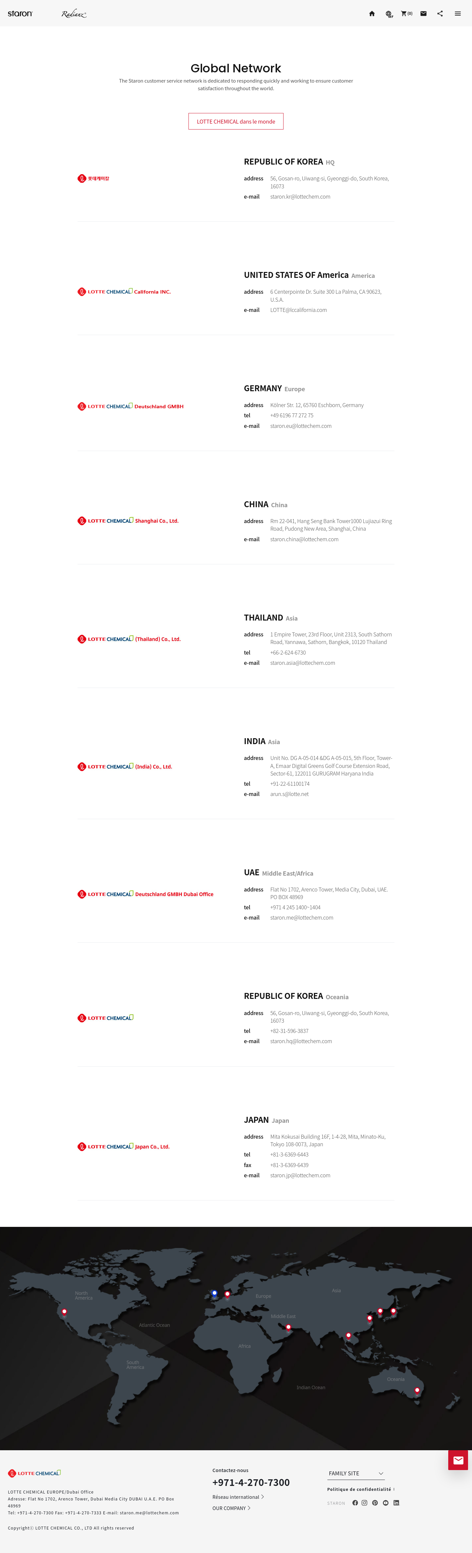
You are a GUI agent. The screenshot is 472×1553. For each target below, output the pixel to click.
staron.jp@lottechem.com (300, 1175)
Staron (21, 13)
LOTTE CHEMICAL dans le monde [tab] (236, 121)
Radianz (74, 13)
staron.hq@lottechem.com (301, 1041)
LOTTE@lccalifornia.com (298, 310)
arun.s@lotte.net (289, 794)
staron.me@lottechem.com (301, 917)
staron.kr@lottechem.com (300, 196)
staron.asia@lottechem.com (302, 662)
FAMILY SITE (357, 1473)
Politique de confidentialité (359, 1489)
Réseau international (239, 1497)
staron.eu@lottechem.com (301, 426)
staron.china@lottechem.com (304, 539)
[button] (406, 13)
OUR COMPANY (232, 1508)
